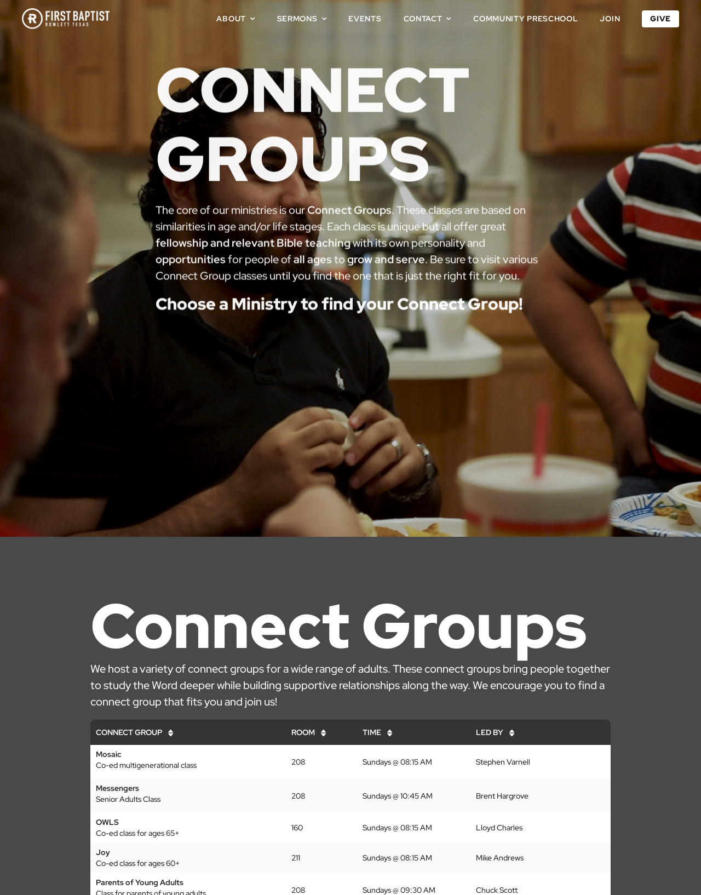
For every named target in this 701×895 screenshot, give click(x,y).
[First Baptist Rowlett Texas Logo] (66, 12)
